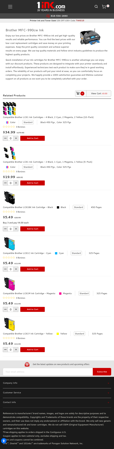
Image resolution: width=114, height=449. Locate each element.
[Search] (96, 6)
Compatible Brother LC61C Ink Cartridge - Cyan (27, 253)
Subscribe (102, 371)
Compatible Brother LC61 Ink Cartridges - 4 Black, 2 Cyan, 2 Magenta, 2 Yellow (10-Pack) (48, 117)
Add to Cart (32, 138)
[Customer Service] (56, 392)
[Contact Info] (56, 402)
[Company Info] (56, 382)
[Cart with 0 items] (105, 7)
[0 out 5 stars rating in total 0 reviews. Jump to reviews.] (14, 127)
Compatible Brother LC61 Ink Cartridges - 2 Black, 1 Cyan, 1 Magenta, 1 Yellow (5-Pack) (47, 161)
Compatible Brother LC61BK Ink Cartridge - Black (28, 207)
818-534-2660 (59, 15)
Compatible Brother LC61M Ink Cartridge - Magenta (29, 293)
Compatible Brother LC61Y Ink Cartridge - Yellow (28, 333)
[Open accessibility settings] (3, 440)
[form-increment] (11, 138)
